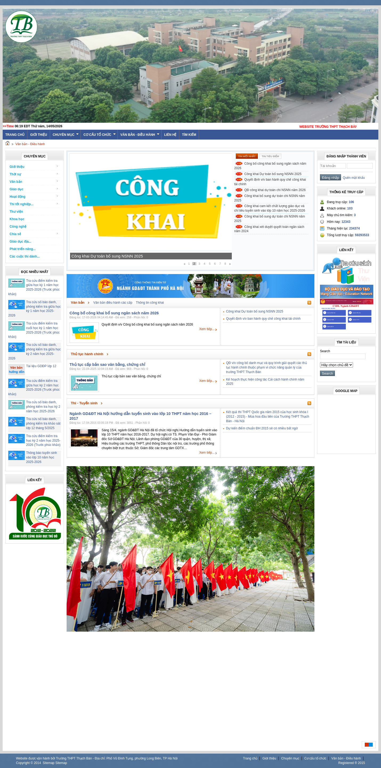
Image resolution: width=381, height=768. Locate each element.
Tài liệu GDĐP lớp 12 (41, 366)
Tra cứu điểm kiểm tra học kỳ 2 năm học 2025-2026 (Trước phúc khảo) (43, 440)
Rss (309, 302)
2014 (37, 763)
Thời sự (34, 174)
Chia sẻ (34, 234)
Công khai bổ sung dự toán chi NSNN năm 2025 (269, 198)
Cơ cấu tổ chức (99, 135)
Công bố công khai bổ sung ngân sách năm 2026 (270, 166)
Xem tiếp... (207, 329)
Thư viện (16, 211)
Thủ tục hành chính (87, 354)
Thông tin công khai (150, 302)
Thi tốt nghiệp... (34, 204)
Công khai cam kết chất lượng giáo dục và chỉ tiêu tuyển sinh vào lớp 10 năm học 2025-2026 (269, 208)
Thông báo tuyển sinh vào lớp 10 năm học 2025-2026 (41, 457)
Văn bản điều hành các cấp (112, 302)
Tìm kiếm (189, 135)
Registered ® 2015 (351, 763)
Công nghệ (18, 226)
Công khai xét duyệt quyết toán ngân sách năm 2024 (269, 229)
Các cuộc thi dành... (25, 256)
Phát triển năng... (23, 249)
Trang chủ (250, 758)
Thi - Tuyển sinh (84, 403)
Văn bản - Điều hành (140, 135)
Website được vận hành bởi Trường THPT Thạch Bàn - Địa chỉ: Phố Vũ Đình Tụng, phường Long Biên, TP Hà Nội (96, 758)
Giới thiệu (38, 135)
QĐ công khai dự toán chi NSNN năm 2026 (275, 190)
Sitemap (48, 763)
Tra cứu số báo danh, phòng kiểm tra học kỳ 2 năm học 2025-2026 (43, 406)
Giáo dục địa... (20, 241)
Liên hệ (170, 135)
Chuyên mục (66, 135)
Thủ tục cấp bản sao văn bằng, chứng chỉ (107, 364)
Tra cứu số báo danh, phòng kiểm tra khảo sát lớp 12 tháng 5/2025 (43, 423)
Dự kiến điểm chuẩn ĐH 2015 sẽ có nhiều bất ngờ (261, 428)
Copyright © (25, 763)
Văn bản (34, 182)
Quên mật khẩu (353, 178)
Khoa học (17, 219)
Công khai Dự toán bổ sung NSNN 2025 (107, 256)
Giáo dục (34, 189)
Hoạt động (34, 197)
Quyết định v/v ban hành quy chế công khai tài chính (270, 182)
